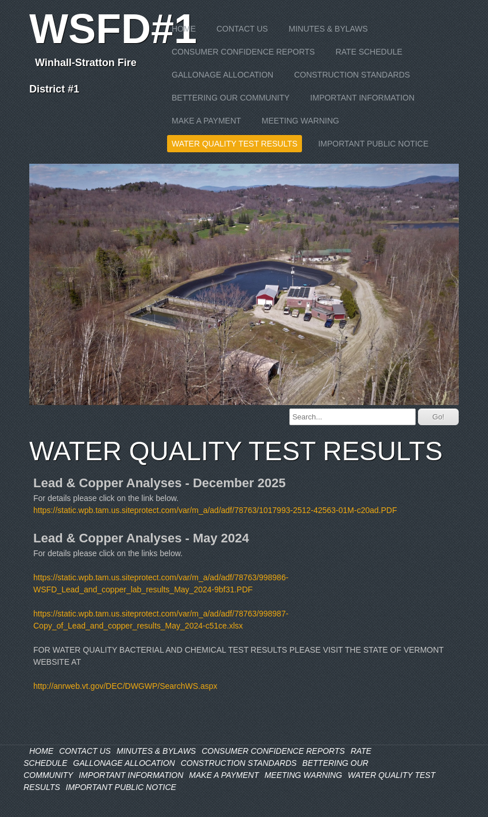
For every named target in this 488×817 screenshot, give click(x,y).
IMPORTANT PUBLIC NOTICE (373, 143)
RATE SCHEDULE (368, 51)
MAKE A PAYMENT (206, 120)
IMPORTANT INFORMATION (362, 97)
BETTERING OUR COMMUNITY (230, 97)
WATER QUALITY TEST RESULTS (234, 143)
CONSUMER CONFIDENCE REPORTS (243, 51)
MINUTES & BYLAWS (328, 28)
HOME (184, 28)
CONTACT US (242, 28)
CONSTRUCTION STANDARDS (352, 74)
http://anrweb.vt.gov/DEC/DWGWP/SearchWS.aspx (125, 686)
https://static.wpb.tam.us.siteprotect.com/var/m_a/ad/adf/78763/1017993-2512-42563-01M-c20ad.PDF (215, 510)
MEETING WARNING (300, 120)
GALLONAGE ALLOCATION (222, 74)
